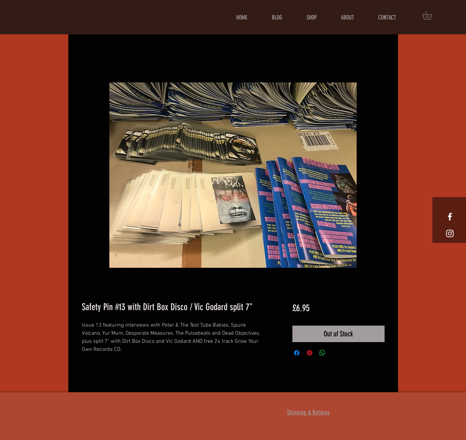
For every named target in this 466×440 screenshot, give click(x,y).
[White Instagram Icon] (450, 233)
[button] (431, 15)
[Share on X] (335, 353)
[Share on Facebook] (297, 353)
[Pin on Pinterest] (310, 353)
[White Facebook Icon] (450, 217)
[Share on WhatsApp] (322, 353)
